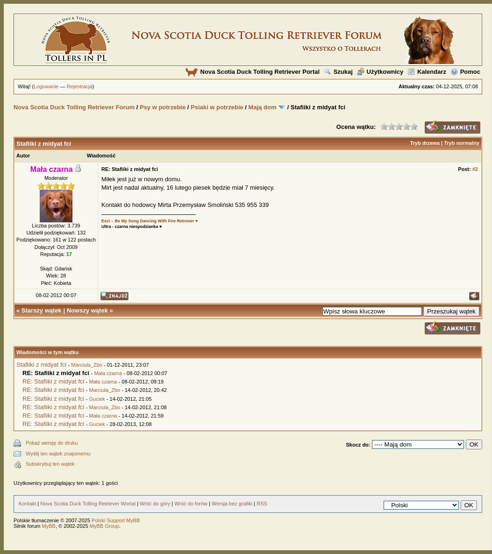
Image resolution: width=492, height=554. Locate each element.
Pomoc (465, 71)
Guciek (97, 399)
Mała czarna (108, 373)
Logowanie (46, 86)
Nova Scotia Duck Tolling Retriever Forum (74, 107)
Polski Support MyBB (116, 520)
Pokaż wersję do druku (52, 443)
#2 (475, 169)
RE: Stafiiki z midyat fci (53, 381)
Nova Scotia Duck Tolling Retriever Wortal (87, 503)
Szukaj (338, 71)
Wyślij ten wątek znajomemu (58, 453)
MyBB (49, 526)
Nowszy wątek (87, 310)
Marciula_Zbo (86, 365)
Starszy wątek (41, 310)
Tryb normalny (461, 143)
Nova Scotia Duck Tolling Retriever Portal (252, 71)
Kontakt (27, 503)
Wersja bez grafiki (232, 503)
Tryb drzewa (425, 143)
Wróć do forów (190, 503)
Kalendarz (426, 71)
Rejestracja (80, 86)
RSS (262, 503)
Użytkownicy (380, 71)
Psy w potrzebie (162, 107)
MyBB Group (104, 526)
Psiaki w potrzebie (217, 107)
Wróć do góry (155, 503)
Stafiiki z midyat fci (41, 364)
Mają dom (263, 107)
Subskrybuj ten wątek (50, 464)
